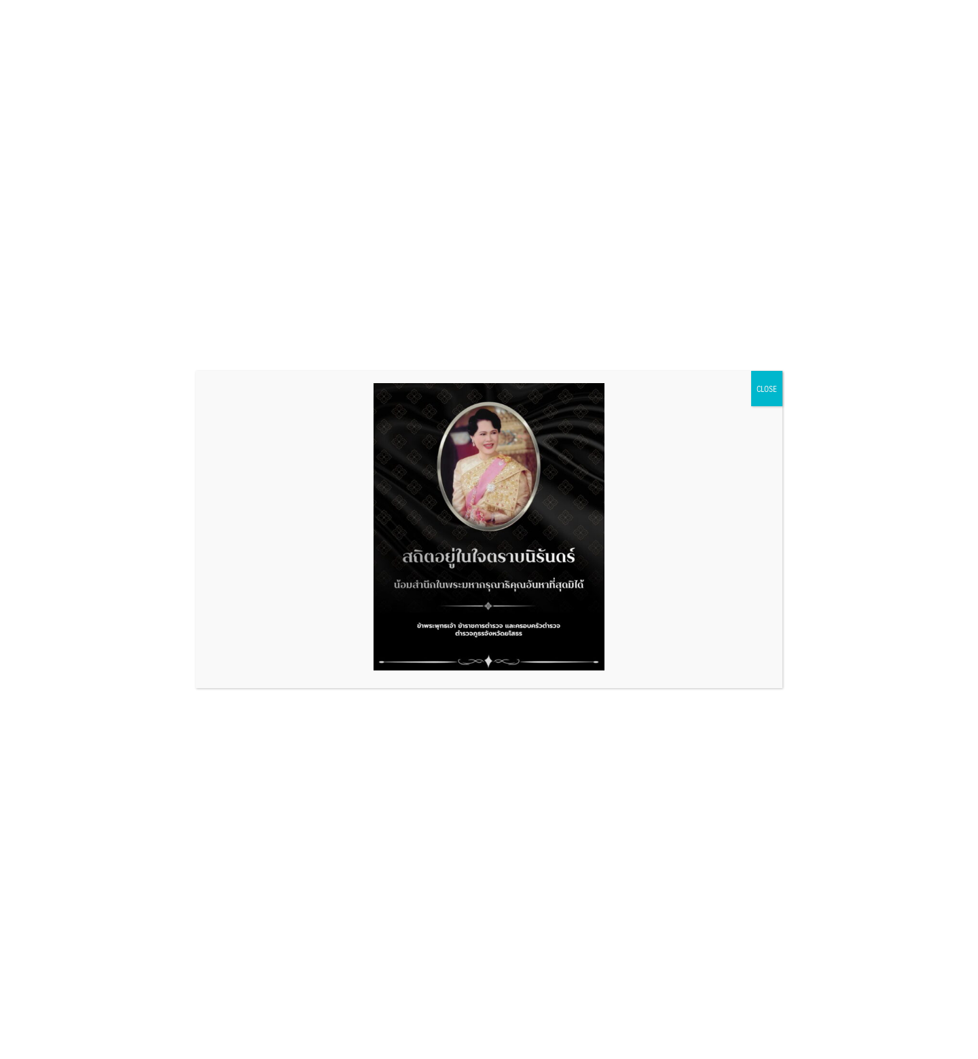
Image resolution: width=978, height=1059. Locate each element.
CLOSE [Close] (767, 388)
